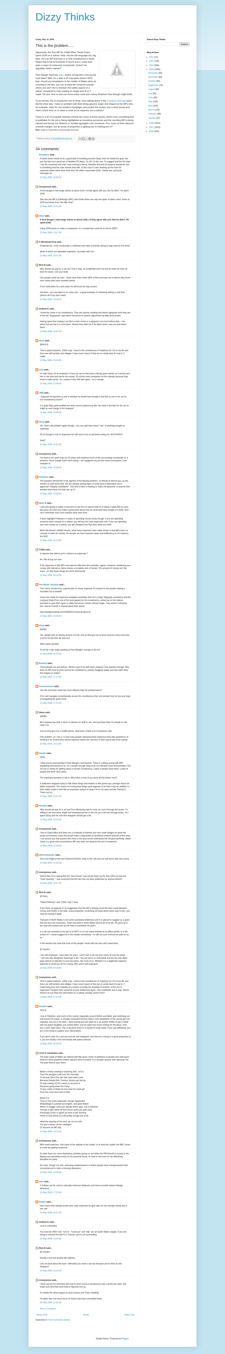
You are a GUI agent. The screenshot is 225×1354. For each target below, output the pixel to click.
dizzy (41, 216)
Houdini (43, 806)
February (152, 114)
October (152, 81)
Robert (42, 1202)
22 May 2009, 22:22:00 (50, 863)
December (153, 73)
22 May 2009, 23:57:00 (50, 883)
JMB (41, 393)
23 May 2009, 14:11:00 (50, 1131)
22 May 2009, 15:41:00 (50, 331)
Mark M (42, 503)
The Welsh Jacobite (49, 584)
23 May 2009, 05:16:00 (50, 968)
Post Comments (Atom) (59, 1320)
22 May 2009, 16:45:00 (50, 654)
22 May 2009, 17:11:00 (50, 677)
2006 (151, 131)
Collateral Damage (116, 100)
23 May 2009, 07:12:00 (50, 997)
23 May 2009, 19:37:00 (50, 1212)
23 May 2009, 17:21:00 (50, 1192)
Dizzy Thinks (65, 17)
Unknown (43, 477)
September (153, 85)
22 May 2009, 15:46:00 (50, 383)
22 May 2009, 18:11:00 (50, 744)
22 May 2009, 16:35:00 (50, 616)
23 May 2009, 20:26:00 (50, 1238)
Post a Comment (47, 1308)
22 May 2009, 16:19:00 (50, 575)
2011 (151, 61)
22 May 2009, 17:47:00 (50, 703)
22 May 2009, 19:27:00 (50, 796)
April (150, 106)
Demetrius (44, 155)
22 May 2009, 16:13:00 (50, 540)
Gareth (42, 753)
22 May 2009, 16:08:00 (50, 493)
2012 (151, 57)
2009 (151, 69)
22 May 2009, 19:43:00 (50, 819)
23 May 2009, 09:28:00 (50, 1043)
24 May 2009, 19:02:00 (50, 1270)
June (150, 97)
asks (61, 75)
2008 (151, 123)
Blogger (125, 1338)
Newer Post (41, 1315)
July (150, 93)
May (150, 101)
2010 (151, 65)
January (152, 118)
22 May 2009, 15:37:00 (50, 232)
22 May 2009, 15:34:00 (50, 206)
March (151, 110)
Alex (41, 1181)
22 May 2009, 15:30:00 (50, 177)
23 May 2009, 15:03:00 (50, 1172)
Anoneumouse (46, 686)
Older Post (129, 1315)
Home (86, 1315)
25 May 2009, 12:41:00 (50, 1302)
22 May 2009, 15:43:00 (50, 360)
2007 (151, 127)
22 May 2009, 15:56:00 (50, 467)
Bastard (43, 663)
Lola (41, 369)
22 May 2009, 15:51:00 (50, 444)
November (153, 77)
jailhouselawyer (47, 855)
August (151, 89)
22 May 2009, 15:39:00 (50, 299)
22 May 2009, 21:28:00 (50, 845)
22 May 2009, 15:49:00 (50, 412)
